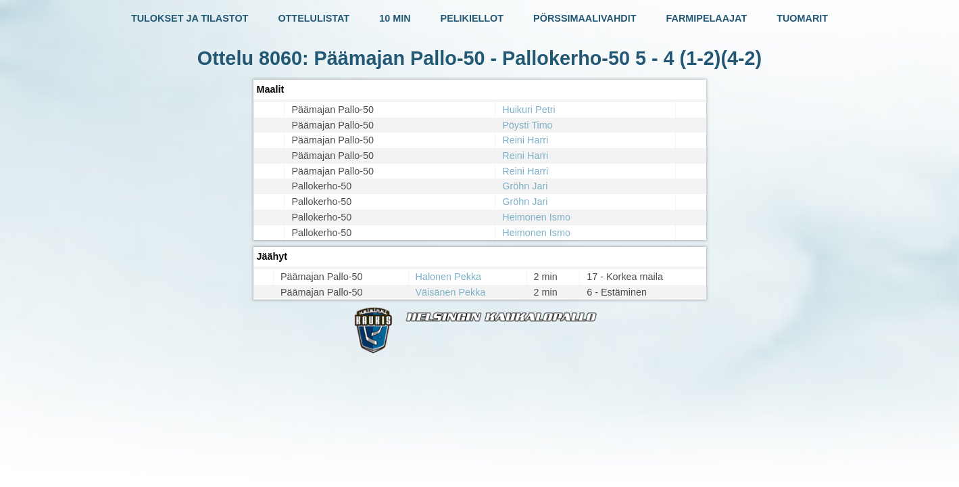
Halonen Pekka (449, 276)
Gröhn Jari (524, 186)
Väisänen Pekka (451, 292)
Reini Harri (525, 140)
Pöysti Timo (527, 125)
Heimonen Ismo (536, 217)
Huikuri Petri (528, 109)
